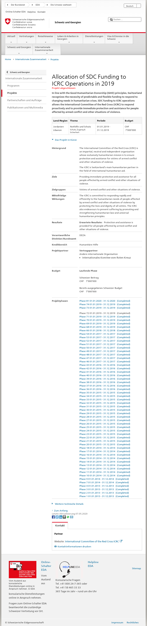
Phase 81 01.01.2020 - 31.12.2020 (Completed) (104, 301)
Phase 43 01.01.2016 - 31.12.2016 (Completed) (104, 365)
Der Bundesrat (18, 5)
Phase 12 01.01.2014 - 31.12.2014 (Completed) (104, 468)
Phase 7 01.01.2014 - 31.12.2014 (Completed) (104, 482)
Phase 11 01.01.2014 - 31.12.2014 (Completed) (104, 472)
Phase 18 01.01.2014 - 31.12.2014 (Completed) (104, 448)
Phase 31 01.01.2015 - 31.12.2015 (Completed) (104, 406)
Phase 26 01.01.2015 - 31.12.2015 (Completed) (104, 423)
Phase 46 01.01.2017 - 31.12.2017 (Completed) (104, 361)
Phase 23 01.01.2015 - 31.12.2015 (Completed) (104, 434)
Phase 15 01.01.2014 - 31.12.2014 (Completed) (104, 458)
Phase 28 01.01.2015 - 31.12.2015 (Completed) (104, 416)
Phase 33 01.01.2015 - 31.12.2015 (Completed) (104, 399)
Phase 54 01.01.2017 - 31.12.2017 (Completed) (104, 334)
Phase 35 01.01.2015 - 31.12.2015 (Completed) (104, 392)
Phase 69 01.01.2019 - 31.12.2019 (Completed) (104, 323)
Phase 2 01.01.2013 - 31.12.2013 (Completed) (104, 492)
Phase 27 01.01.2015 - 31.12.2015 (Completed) (104, 420)
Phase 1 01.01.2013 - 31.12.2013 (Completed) (104, 496)
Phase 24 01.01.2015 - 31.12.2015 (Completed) (104, 430)
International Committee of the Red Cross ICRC (93, 541)
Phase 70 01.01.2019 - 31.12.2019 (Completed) (104, 320)
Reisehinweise (45, 39)
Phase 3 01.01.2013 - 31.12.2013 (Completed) (104, 489)
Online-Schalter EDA (46, 565)
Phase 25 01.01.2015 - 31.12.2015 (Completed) (104, 427)
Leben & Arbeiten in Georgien (69, 39)
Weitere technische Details (68, 503)
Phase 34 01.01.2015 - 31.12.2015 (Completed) (104, 396)
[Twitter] (57, 516)
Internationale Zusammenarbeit (47, 50)
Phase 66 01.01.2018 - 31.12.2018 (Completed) (104, 330)
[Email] (71, 516)
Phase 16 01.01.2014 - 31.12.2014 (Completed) (104, 454)
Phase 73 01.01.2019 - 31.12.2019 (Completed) (104, 307)
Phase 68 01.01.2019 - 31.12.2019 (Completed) (104, 327)
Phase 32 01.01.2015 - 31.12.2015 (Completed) (104, 403)
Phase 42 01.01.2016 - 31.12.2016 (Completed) (104, 368)
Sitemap (136, 568)
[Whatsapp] (68, 516)
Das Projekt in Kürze (65, 139)
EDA (38, 5)
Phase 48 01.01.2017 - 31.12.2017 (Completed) (104, 354)
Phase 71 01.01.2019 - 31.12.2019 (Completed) (104, 316)
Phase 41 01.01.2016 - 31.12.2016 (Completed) (104, 372)
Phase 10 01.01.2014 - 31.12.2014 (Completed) (104, 475)
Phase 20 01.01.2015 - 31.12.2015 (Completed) (104, 444)
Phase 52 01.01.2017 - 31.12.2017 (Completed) (104, 340)
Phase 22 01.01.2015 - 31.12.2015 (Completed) (104, 437)
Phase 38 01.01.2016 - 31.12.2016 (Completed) (104, 382)
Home (8, 59)
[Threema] (64, 516)
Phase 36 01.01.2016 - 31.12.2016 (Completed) (104, 389)
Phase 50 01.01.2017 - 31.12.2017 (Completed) (104, 347)
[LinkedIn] (61, 516)
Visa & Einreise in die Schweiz (119, 39)
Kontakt (58, 525)
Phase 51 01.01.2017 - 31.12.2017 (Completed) (104, 344)
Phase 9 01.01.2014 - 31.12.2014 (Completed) (104, 479)
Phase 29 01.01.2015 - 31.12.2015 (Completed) (104, 413)
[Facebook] (54, 516)
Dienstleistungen (94, 39)
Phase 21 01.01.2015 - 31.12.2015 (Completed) (104, 441)
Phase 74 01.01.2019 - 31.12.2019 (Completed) (104, 304)
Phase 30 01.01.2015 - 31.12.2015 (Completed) (104, 410)
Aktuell (11, 39)
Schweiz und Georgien (19, 50)
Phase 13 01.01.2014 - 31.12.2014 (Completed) (104, 465)
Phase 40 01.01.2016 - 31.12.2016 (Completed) (104, 375)
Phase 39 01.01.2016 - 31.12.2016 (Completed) (104, 378)
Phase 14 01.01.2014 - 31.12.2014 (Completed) (104, 461)
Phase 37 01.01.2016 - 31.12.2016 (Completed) (104, 385)
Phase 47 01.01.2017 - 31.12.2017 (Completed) (104, 358)
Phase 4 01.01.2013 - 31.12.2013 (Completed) (104, 486)
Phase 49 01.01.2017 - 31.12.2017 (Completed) (104, 351)
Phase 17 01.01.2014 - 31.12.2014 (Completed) (104, 451)
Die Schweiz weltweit (61, 5)
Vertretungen (26, 39)
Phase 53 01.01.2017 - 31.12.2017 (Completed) (104, 337)
